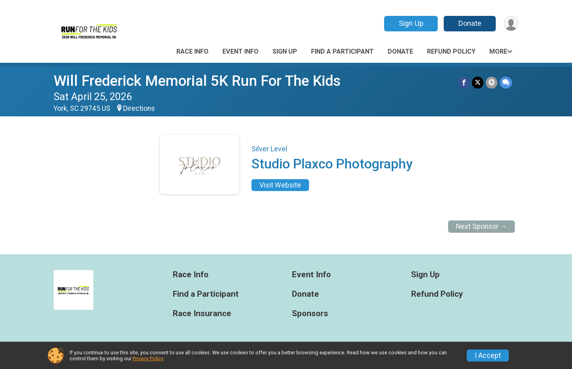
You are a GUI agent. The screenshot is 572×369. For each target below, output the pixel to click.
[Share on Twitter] (477, 82)
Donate (469, 23)
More (498, 51)
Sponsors (310, 313)
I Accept (488, 355)
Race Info (192, 51)
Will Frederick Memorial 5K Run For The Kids (197, 80)
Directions (139, 108)
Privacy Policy (148, 358)
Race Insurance (202, 313)
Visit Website (280, 185)
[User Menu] (511, 23)
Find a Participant (342, 51)
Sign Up (411, 23)
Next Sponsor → (481, 226)
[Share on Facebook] (464, 82)
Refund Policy (451, 51)
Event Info (240, 51)
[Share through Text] (506, 82)
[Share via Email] (491, 82)
